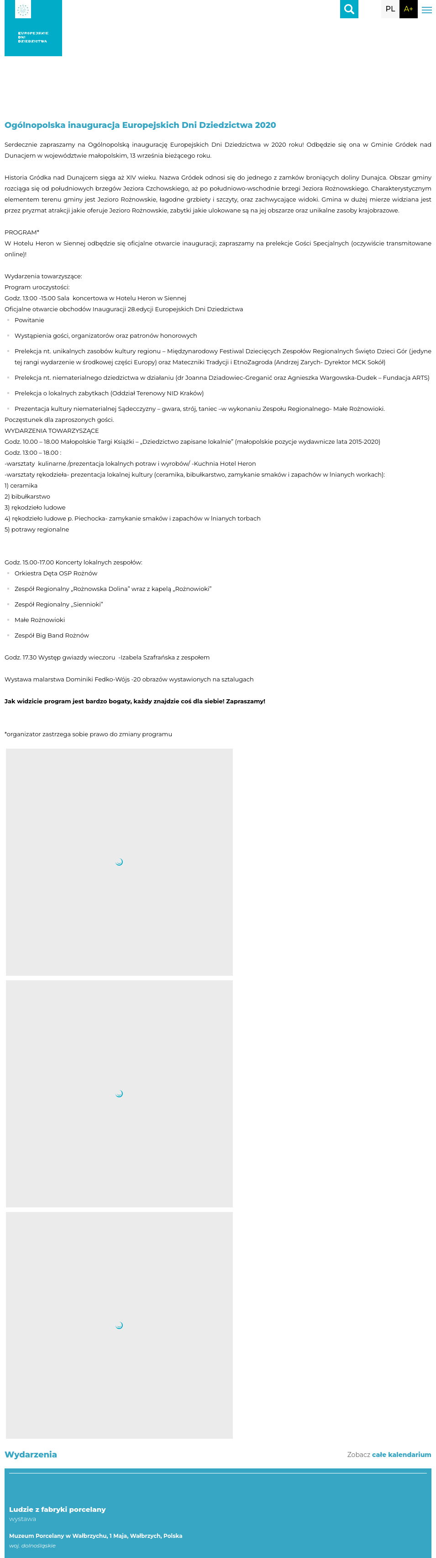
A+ (408, 9)
